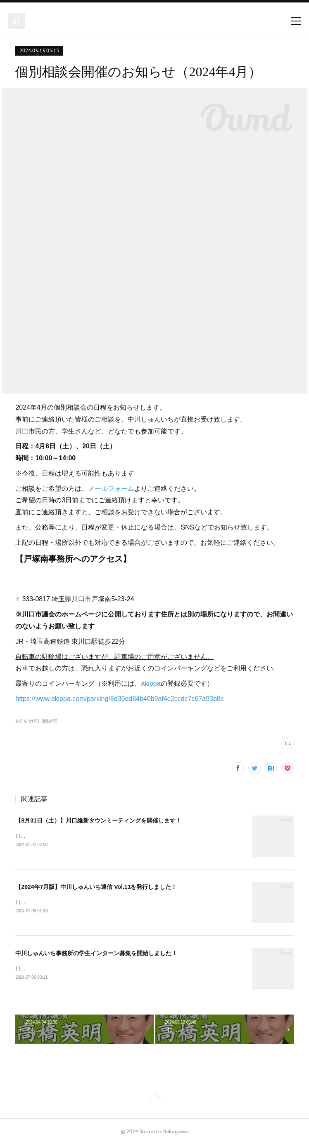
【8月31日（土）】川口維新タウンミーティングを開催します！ (98, 820)
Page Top (154, 1099)
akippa (150, 683)
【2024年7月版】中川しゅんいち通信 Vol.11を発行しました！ (96, 887)
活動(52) (49, 721)
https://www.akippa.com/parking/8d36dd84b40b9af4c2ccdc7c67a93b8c (119, 698)
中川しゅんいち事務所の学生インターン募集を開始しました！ (96, 954)
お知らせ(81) (27, 721)
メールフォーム (111, 488)
